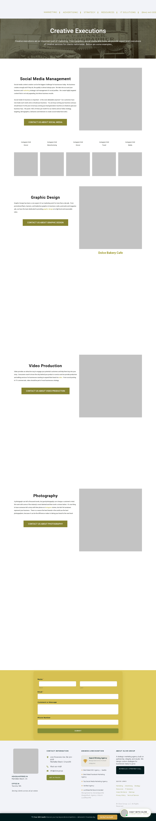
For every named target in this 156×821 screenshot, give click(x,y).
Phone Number (44, 718)
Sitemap (131, 792)
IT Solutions (128, 12)
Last (81, 688)
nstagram (48, 507)
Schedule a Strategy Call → (130, 770)
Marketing (50, 12)
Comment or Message (47, 702)
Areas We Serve (121, 792)
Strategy (89, 12)
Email (40, 692)
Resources (107, 12)
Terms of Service (133, 795)
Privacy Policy (121, 795)
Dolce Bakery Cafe (110, 252)
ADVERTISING (70, 12)
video (60, 377)
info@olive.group (56, 771)
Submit (78, 731)
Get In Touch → (55, 777)
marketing (26, 90)
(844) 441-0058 (56, 766)
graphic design (48, 209)
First (41, 688)
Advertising (129, 786)
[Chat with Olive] (135, 813)
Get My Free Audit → (107, 817)
